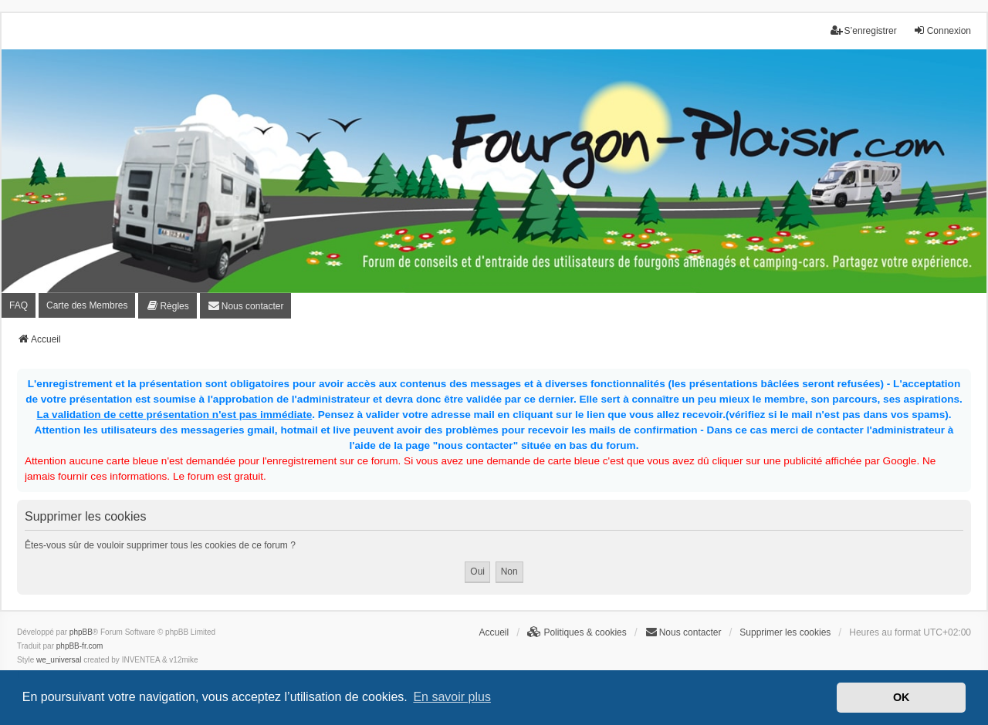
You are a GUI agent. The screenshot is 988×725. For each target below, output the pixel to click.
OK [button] (901, 697)
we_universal (58, 660)
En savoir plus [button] (452, 696)
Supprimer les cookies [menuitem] (785, 632)
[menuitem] (167, 306)
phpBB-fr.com (79, 646)
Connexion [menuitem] (942, 30)
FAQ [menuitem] (18, 305)
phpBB (81, 632)
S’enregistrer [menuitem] (864, 30)
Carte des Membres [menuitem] (86, 305)
